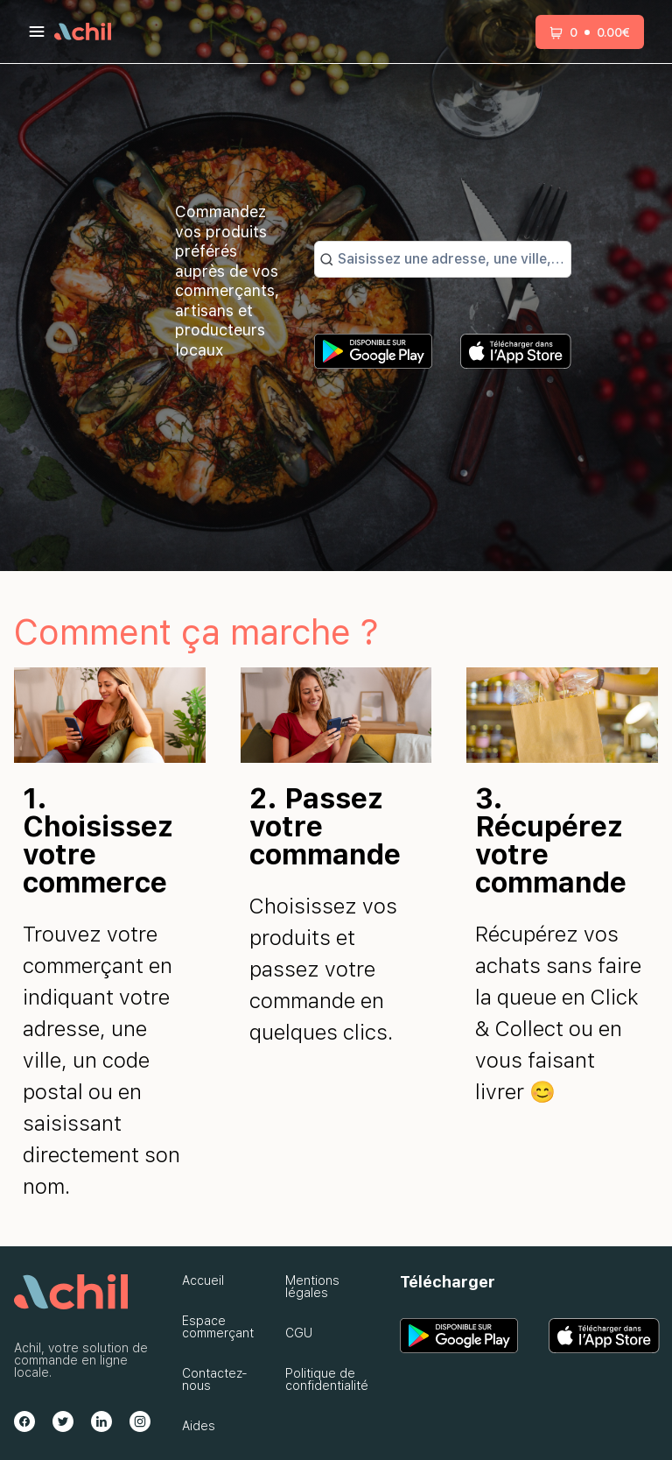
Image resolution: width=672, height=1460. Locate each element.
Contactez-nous (215, 1379)
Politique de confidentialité (326, 1379)
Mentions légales (312, 1286)
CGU (298, 1333)
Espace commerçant (218, 1327)
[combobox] (452, 259)
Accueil (203, 1280)
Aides (198, 1426)
